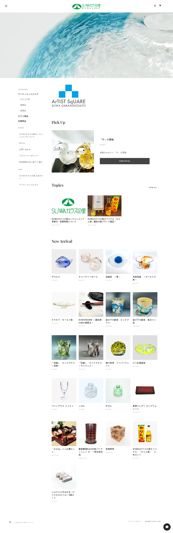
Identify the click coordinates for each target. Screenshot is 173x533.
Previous (50, 151)
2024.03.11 (56, 225)
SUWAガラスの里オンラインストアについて (31, 135)
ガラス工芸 (25, 99)
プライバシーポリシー (28, 156)
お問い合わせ (25, 149)
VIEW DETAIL (124, 161)
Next (159, 151)
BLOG (22, 143)
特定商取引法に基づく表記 (30, 162)
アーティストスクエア (28, 94)
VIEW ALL (153, 187)
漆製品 (23, 105)
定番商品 (22, 121)
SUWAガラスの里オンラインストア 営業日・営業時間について (69, 220)
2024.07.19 (92, 225)
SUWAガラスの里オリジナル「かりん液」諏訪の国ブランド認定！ (104, 220)
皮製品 (23, 110)
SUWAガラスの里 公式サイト (31, 177)
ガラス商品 (23, 116)
